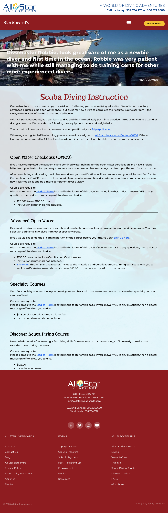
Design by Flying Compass (150, 503)
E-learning (23, 264)
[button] (128, 22)
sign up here (121, 237)
